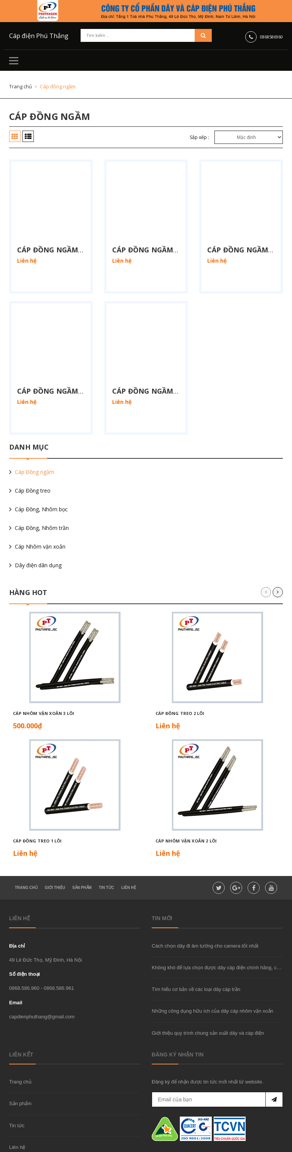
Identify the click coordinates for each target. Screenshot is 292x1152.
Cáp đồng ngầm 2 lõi (152, 235)
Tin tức (16, 1098)
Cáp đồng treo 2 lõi (180, 685)
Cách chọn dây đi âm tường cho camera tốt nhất (205, 918)
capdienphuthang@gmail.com (42, 989)
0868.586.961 (59, 961)
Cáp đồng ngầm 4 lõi (57, 363)
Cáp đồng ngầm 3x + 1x (156, 363)
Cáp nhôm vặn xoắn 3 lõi (43, 685)
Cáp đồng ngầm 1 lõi (57, 235)
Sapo (142, 1144)
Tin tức (106, 860)
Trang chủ (26, 860)
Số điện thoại (24, 946)
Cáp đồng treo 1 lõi (37, 813)
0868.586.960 (24, 961)
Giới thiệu (55, 860)
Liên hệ (128, 860)
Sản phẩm (20, 1076)
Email (15, 975)
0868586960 (271, 36)
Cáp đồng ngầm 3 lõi (247, 235)
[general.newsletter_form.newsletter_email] (217, 1072)
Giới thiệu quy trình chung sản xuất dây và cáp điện (208, 1005)
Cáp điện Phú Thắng (34, 35)
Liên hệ (17, 1119)
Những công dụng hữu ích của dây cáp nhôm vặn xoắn (212, 983)
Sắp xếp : (199, 137)
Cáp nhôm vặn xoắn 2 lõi (186, 813)
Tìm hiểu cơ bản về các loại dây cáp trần (196, 961)
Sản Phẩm (82, 860)
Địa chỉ (17, 918)
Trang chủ (20, 1054)
